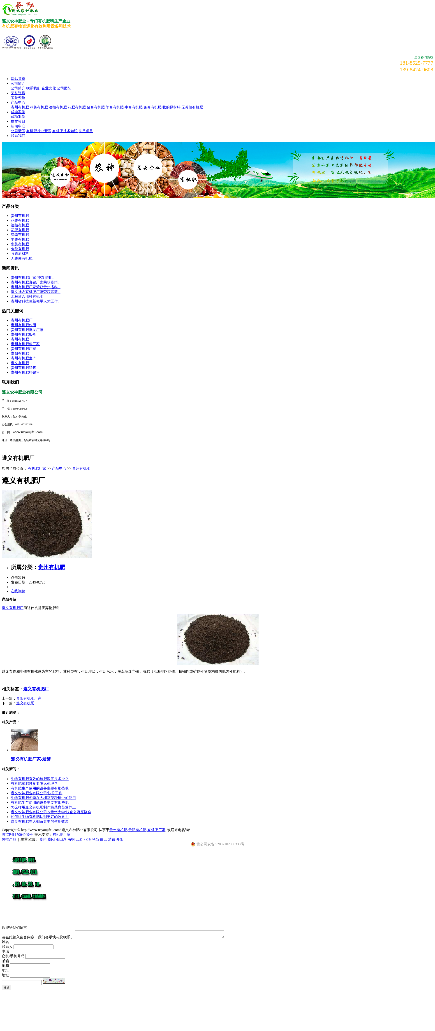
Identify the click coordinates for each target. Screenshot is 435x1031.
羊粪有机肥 (115, 107)
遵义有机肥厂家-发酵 (31, 759)
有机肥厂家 (37, 468)
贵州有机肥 (20, 107)
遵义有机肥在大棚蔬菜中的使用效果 (40, 821)
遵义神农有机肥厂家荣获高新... (35, 292)
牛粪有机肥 (134, 107)
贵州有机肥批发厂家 (27, 330)
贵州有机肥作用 (23, 325)
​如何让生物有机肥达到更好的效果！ (40, 817)
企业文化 (49, 88)
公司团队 (64, 88)
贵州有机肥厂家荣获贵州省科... (35, 287)
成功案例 (18, 112)
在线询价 (18, 591)
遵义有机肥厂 (12, 608)
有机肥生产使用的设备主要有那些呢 (40, 788)
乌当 (95, 839)
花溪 (87, 839)
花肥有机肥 (77, 107)
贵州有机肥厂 (21, 320)
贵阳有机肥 (20, 353)
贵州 (43, 839)
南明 (71, 839)
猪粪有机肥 (96, 107)
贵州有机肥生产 (23, 358)
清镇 (111, 839)
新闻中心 (18, 126)
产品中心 (18, 102)
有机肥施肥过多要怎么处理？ (34, 783)
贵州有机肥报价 (23, 334)
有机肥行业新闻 (38, 131)
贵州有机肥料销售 (25, 372)
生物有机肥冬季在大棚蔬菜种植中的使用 (43, 798)
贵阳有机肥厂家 (29, 698)
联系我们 (33, 88)
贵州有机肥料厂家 (25, 344)
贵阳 (51, 839)
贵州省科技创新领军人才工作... (35, 301)
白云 (103, 839)
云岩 (79, 839)
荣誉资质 (18, 93)
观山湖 (61, 839)
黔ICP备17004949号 (17, 835)
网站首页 (18, 79)
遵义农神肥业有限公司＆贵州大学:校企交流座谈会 (51, 812)
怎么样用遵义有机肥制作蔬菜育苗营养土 (43, 807)
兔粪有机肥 (152, 107)
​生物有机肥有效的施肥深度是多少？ (40, 779)
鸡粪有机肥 (39, 107)
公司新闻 (18, 131)
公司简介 (18, 83)
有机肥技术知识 (65, 131)
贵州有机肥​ (20, 339)
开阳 (119, 839)
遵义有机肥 (20, 363)
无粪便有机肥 (192, 107)
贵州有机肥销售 (23, 368)
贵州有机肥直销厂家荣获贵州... (35, 282)
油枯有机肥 (58, 107)
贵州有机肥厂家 (23, 349)
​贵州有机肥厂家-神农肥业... (32, 277)
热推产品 (9, 839)
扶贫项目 (18, 121)
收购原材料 (171, 107)
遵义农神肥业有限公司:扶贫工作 (36, 793)
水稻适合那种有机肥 (27, 296)
